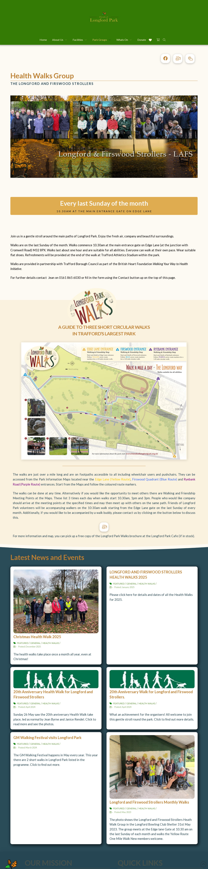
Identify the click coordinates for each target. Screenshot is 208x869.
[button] (158, 39)
